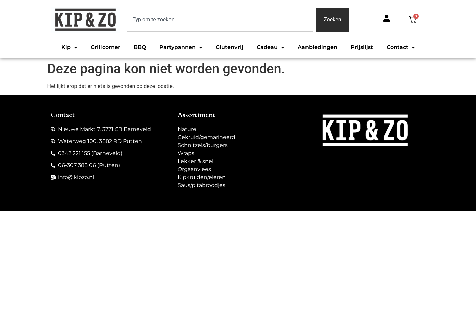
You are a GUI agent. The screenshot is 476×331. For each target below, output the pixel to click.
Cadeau (270, 47)
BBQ (140, 47)
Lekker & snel (195, 161)
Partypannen (180, 47)
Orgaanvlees (194, 169)
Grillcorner (105, 47)
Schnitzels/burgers (203, 145)
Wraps (186, 153)
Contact (401, 47)
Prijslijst (362, 47)
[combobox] (220, 20)
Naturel (188, 129)
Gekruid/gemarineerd (206, 137)
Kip (69, 47)
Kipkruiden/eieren (202, 177)
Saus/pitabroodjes (201, 185)
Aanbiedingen (317, 47)
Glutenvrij (229, 47)
